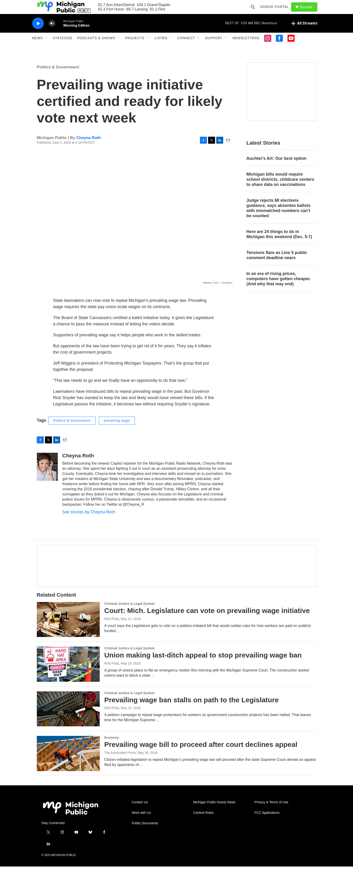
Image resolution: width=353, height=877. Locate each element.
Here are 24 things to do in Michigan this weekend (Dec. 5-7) (279, 245)
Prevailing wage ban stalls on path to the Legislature (191, 710)
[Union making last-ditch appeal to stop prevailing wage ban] (68, 674)
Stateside (63, 48)
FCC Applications (266, 823)
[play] (38, 34)
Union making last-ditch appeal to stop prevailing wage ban (203, 665)
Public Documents (145, 833)
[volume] (52, 34)
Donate (309, 12)
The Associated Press (120, 763)
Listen (160, 48)
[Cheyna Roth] (47, 477)
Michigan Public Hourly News (214, 812)
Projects (134, 48)
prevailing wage (117, 431)
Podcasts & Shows (96, 48)
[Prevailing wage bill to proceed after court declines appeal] (68, 763)
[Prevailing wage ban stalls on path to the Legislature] (68, 719)
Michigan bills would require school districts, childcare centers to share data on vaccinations (280, 189)
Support (213, 48)
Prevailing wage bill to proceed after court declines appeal (201, 755)
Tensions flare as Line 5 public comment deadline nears (277, 266)
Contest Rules (203, 823)
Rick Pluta (111, 629)
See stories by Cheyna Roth (89, 522)
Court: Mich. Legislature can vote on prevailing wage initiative (207, 621)
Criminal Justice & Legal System (129, 614)
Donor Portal (276, 12)
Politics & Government (58, 77)
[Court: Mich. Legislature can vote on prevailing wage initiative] (68, 630)
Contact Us (140, 812)
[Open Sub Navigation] (46, 48)
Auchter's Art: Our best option (277, 169)
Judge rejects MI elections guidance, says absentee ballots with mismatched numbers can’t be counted (279, 219)
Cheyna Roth (88, 148)
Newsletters (246, 48)
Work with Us (141, 823)
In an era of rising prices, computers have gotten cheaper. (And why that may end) (279, 289)
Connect (186, 48)
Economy (111, 748)
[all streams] (304, 33)
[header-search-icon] (254, 12)
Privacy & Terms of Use (271, 812)
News (37, 48)
